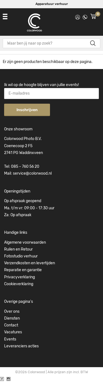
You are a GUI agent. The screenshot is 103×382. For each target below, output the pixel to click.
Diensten (12, 318)
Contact (11, 325)
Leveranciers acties (21, 346)
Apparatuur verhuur (51, 4)
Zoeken (93, 43)
